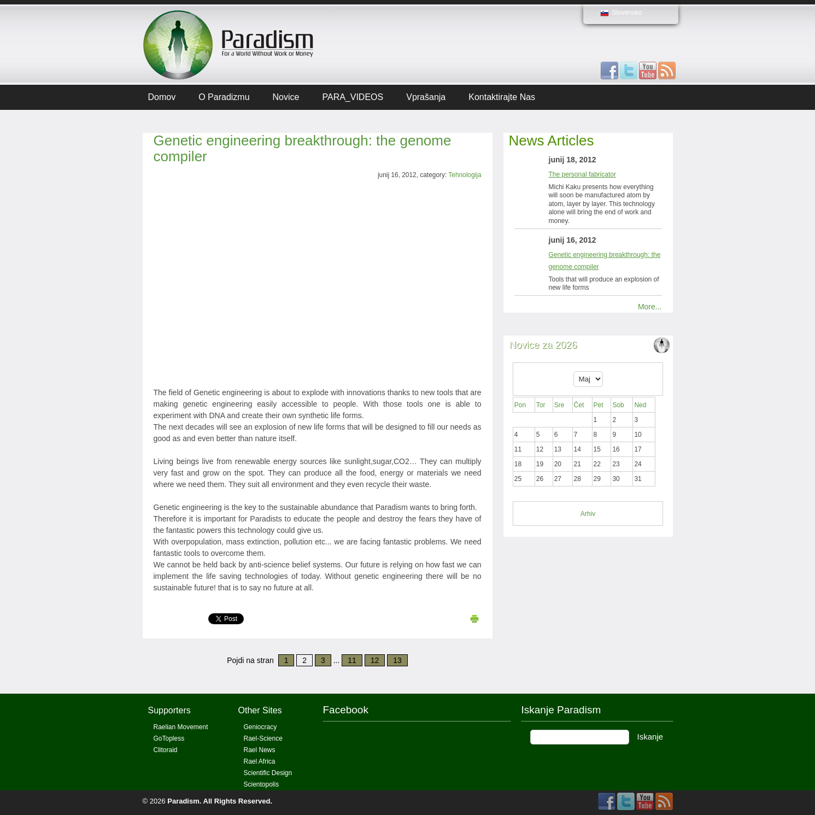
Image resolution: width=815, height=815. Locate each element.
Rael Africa (259, 761)
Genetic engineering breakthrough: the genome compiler (303, 148)
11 (352, 660)
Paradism (183, 801)
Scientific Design (268, 773)
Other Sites (260, 710)
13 (397, 660)
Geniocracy (260, 727)
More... (650, 306)
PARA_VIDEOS (352, 97)
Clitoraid (166, 750)
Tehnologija (464, 175)
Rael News (259, 750)
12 (375, 660)
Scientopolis (261, 784)
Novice (286, 97)
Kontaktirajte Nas (501, 97)
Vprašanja (425, 97)
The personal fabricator (582, 174)
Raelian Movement (181, 727)
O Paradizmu (223, 97)
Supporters (169, 710)
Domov (162, 97)
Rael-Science (263, 738)
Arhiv (588, 514)
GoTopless (169, 738)
